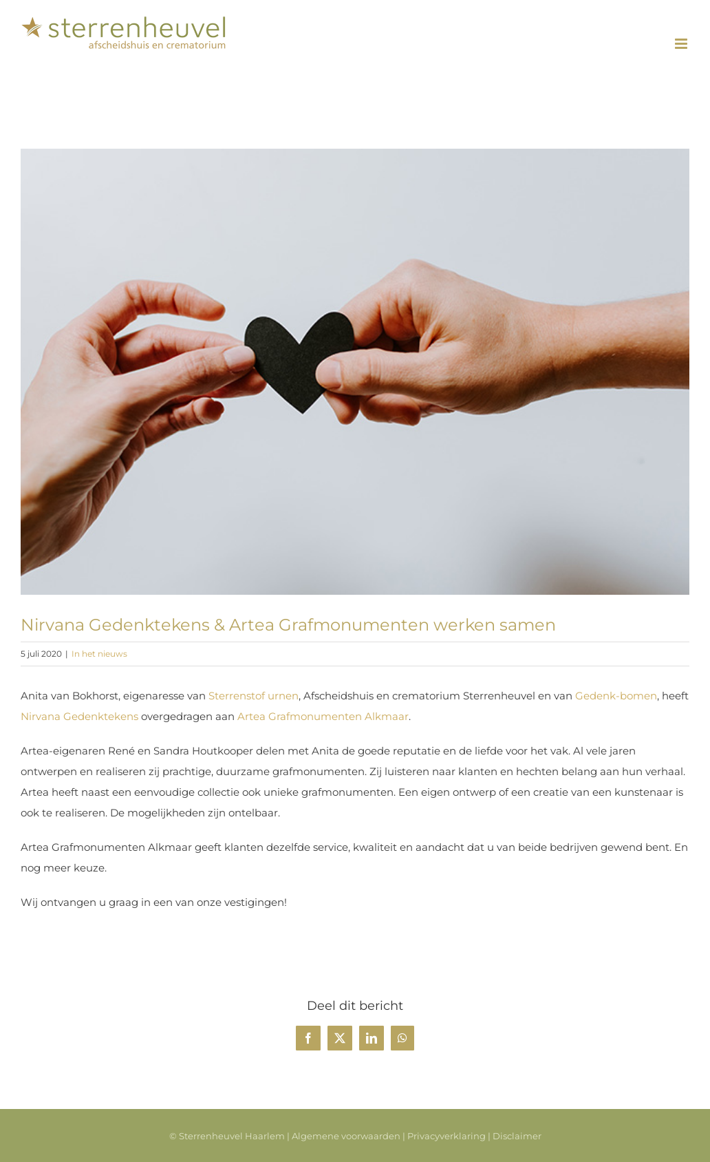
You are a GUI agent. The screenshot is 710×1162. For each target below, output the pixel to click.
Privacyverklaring (446, 1135)
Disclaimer (517, 1135)
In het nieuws (99, 653)
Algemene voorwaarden (346, 1135)
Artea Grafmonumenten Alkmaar (323, 716)
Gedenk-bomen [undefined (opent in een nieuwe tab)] (616, 695)
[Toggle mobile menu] (682, 43)
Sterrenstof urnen (253, 695)
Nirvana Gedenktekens (79, 716)
